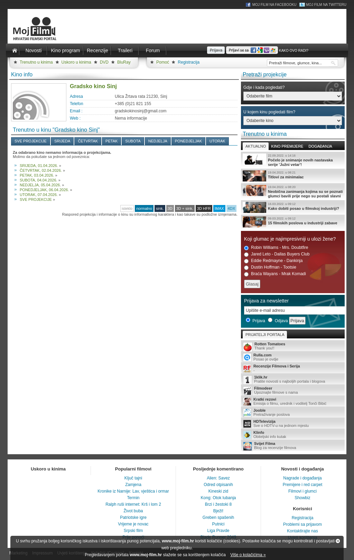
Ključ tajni (133, 478)
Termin (133, 497)
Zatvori (337, 541)
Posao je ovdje (293, 357)
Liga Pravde (218, 530)
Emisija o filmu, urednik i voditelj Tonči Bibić (293, 401)
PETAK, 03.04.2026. (37, 175)
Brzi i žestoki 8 (218, 504)
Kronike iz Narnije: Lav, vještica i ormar (133, 491)
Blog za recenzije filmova (293, 446)
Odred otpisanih (218, 484)
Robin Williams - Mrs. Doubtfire (276, 247)
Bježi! (218, 510)
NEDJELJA (157, 141)
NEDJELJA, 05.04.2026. (40, 185)
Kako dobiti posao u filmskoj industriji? (293, 207)
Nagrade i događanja (302, 478)
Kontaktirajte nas (302, 531)
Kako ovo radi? (293, 51)
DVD (104, 62)
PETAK (111, 141)
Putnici (218, 524)
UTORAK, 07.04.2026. (39, 195)
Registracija (188, 62)
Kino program (65, 50)
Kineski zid (218, 491)
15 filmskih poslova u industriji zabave (293, 221)
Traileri (125, 50)
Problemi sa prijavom (302, 524)
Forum (153, 50)
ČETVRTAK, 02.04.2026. (41, 170)
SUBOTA (132, 141)
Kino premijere (287, 146)
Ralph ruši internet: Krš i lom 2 (133, 504)
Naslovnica (14, 50)
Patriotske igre (133, 517)
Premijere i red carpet (303, 484)
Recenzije (97, 50)
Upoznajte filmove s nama (293, 390)
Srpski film (133, 530)
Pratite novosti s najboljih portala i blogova (293, 379)
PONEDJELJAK (188, 141)
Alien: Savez (218, 478)
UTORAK (217, 141)
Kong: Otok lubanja (218, 497)
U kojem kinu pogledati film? (269, 112)
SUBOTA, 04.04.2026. (38, 180)
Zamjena (133, 484)
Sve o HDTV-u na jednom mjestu (293, 423)
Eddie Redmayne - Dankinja (273, 260)
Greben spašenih (218, 517)
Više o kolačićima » (248, 554)
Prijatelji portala (264, 335)
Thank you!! (293, 346)
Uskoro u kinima (76, 62)
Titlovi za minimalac (293, 175)
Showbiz (302, 497)
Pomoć (162, 62)
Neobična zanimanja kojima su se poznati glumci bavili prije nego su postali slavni (293, 191)
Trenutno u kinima (36, 62)
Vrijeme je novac (133, 524)
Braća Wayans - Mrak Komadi (275, 274)
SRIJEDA (62, 141)
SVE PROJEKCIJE (31, 141)
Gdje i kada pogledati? (264, 87)
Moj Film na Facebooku (274, 5)
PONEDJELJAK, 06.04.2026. (44, 190)
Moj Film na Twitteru (326, 5)
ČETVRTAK (88, 141)
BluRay (124, 62)
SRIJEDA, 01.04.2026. (39, 166)
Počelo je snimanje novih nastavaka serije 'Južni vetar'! (293, 160)
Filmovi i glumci (302, 491)
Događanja (320, 146)
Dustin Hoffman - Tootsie (270, 267)
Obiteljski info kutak (293, 434)
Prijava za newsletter (266, 301)
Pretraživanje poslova (293, 412)
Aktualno (255, 146)
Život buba (133, 510)
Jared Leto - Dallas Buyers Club (276, 254)
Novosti (34, 50)
